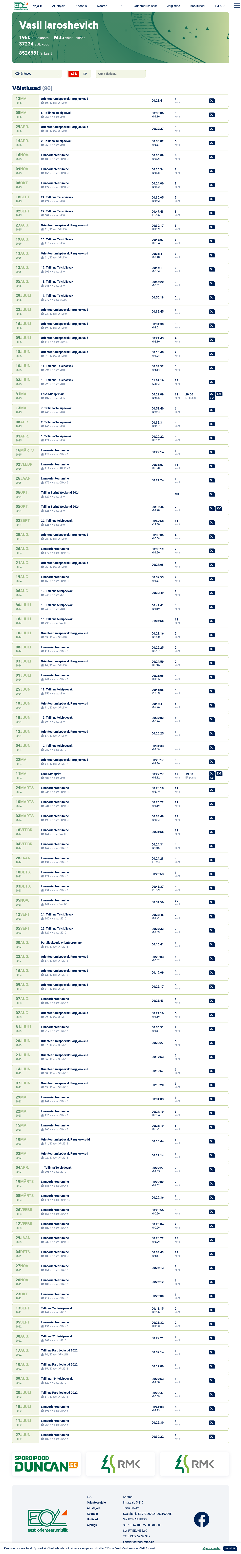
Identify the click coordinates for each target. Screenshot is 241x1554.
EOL (121, 6)
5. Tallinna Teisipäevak (56, 112)
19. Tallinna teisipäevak (57, 591)
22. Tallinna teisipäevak (57, 520)
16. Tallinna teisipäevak (57, 619)
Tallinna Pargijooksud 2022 (59, 1350)
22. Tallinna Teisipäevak (57, 211)
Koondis (81, 6)
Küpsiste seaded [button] (211, 1548)
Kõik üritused (23, 73)
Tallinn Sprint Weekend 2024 (60, 492)
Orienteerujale (96, 1502)
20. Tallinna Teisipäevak (57, 239)
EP (85, 73)
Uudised (92, 1519)
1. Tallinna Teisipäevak (56, 436)
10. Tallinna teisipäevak (57, 745)
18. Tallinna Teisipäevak (57, 281)
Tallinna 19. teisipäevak (57, 1378)
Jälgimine (173, 6)
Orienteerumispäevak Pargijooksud (64, 98)
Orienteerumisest (145, 6)
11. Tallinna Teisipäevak (57, 366)
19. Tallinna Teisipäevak (57, 267)
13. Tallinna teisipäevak (57, 689)
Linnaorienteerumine (55, 155)
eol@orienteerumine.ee (138, 1542)
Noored (102, 6)
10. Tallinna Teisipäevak (57, 380)
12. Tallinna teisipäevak (57, 717)
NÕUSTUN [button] (230, 1548)
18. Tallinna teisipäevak (57, 605)
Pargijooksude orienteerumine (61, 942)
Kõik (74, 73)
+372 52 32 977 (140, 1536)
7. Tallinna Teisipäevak (56, 408)
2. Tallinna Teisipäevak (56, 141)
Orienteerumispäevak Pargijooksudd (65, 1139)
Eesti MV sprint (51, 774)
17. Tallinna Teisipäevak (57, 295)
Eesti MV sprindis (53, 394)
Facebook (201, 1519)
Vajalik (37, 6)
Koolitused (197, 6)
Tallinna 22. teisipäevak (57, 1336)
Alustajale (58, 6)
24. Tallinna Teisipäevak (57, 197)
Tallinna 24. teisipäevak (57, 1308)
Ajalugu (92, 1525)
